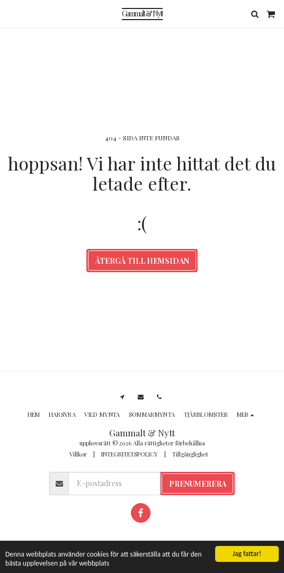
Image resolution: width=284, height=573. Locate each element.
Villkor (78, 454)
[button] (12, 13)
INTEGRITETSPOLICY (129, 454)
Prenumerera (197, 484)
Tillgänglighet (190, 454)
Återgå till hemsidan (142, 261)
